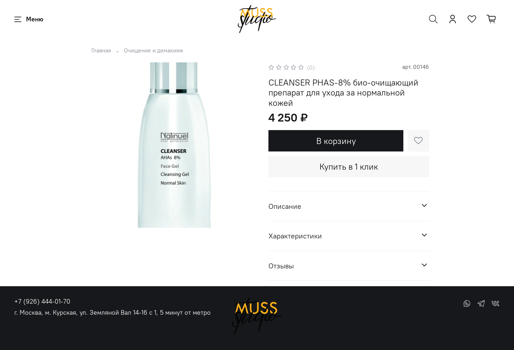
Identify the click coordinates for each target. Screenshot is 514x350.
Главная (101, 50)
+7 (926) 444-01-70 (42, 301)
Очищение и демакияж (153, 50)
